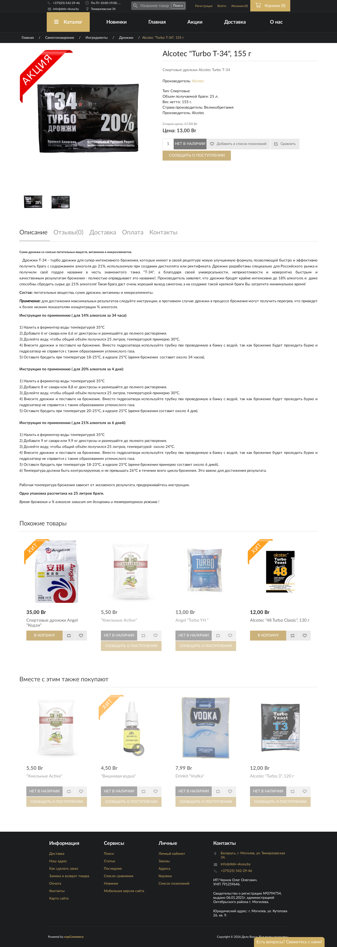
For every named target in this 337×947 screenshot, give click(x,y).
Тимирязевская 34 (103, 8)
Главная (157, 22)
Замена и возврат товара (69, 876)
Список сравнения (118, 876)
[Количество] (168, 144)
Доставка (235, 22)
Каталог (68, 22)
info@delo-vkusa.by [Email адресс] (66, 8)
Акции (195, 22)
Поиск (109, 854)
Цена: (169, 130)
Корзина (165, 876)
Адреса (164, 868)
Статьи (109, 861)
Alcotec (198, 81)
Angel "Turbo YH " (192, 620)
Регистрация (203, 5)
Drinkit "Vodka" (189, 776)
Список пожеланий (174, 883)
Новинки (116, 22)
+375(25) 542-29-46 (66, 2)
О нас (276, 22)
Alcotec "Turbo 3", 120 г (272, 776)
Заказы (164, 861)
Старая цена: (173, 124)
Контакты (57, 891)
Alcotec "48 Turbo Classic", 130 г (279, 620)
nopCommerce (74, 936)
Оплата (55, 883)
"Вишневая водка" (118, 776)
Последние (113, 868)
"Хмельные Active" (119, 620)
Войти (221, 5)
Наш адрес (58, 861)
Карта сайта (59, 898)
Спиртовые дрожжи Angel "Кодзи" (52, 622)
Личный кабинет (172, 854)
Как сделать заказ (63, 868)
